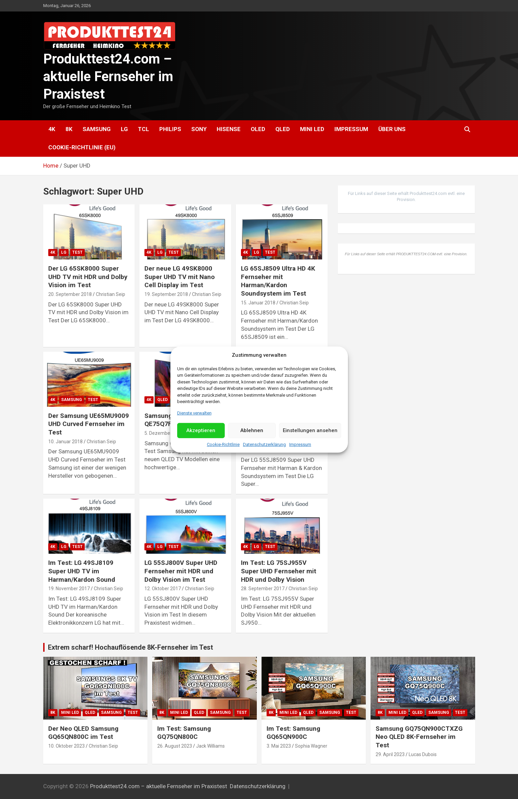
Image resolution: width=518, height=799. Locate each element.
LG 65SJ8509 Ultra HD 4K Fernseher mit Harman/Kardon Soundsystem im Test (278, 281)
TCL (143, 129)
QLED (282, 129)
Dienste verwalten (194, 412)
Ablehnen (251, 430)
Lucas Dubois (423, 754)
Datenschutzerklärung (264, 444)
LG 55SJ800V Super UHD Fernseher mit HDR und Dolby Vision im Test (180, 571)
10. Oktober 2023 (66, 746)
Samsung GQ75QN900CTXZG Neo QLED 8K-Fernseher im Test (419, 737)
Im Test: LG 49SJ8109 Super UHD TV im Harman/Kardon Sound (81, 571)
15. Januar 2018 (258, 302)
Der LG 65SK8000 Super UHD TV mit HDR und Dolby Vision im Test (88, 277)
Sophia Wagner (311, 746)
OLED (258, 129)
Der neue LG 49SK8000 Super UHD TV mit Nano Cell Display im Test (179, 277)
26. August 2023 (174, 746)
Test (77, 252)
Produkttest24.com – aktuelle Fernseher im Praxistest (108, 76)
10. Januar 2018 (65, 441)
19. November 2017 (69, 588)
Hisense (229, 129)
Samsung (97, 129)
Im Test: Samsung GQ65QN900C (293, 733)
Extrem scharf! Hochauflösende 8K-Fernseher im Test (130, 647)
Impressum (300, 444)
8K (69, 129)
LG (124, 129)
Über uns (392, 129)
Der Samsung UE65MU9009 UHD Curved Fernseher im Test (88, 424)
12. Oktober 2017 (162, 588)
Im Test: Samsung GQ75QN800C (184, 733)
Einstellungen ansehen (310, 430)
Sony (199, 129)
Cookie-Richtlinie (223, 444)
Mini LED (312, 129)
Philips (170, 129)
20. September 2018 (70, 294)
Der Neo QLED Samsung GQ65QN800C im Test (83, 733)
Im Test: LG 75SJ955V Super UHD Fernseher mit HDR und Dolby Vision (278, 571)
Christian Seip (110, 294)
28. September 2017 (262, 588)
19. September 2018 (166, 294)
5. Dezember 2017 (164, 433)
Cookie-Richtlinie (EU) (81, 147)
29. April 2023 (390, 754)
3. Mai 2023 (279, 746)
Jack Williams (210, 746)
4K (51, 129)
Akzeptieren (200, 430)
